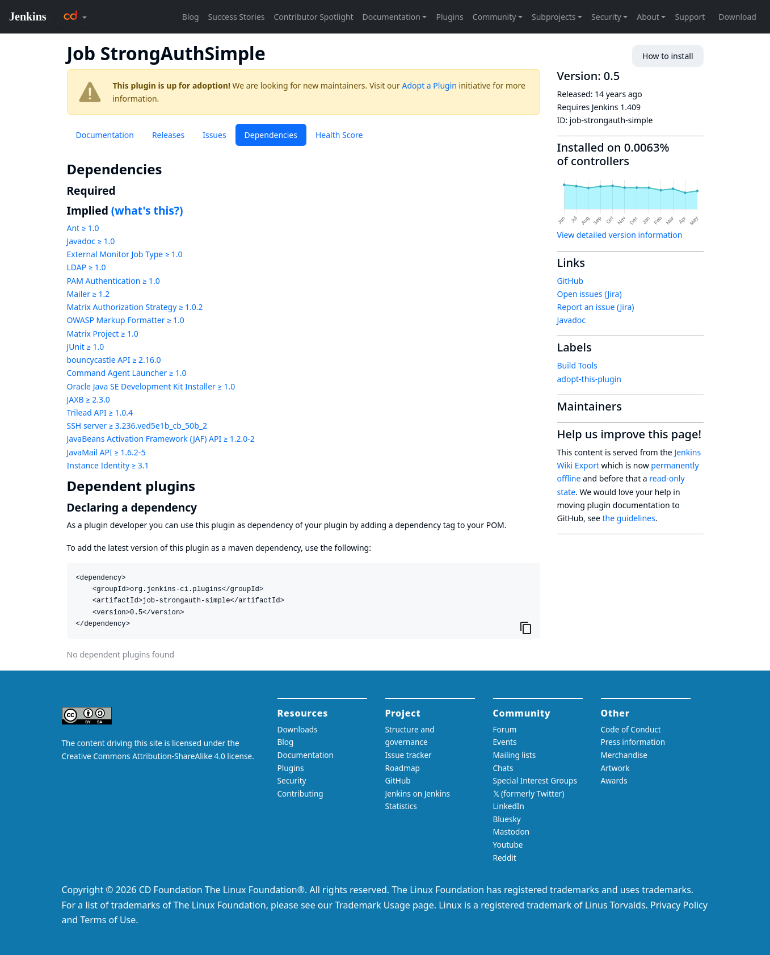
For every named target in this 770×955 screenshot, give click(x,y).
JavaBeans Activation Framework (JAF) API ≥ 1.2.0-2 (161, 438)
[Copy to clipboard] (526, 628)
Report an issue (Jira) (595, 306)
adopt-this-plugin (589, 379)
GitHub (570, 280)
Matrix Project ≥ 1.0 (102, 333)
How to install (667, 56)
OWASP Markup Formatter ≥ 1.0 (125, 320)
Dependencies (271, 134)
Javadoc (571, 320)
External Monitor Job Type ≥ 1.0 (125, 254)
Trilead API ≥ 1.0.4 (100, 412)
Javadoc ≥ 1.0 (91, 241)
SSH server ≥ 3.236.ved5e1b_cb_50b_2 (137, 425)
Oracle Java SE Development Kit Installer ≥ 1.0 (151, 386)
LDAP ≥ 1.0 (86, 267)
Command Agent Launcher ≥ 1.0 (127, 372)
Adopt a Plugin (429, 85)
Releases (168, 134)
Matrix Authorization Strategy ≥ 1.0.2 (135, 306)
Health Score (339, 134)
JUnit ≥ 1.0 (85, 346)
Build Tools (577, 365)
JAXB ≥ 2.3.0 (88, 399)
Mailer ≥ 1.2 (88, 293)
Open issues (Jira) (589, 293)
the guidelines (629, 518)
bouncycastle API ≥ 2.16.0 (114, 359)
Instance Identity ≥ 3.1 (108, 465)
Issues (214, 134)
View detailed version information (620, 234)
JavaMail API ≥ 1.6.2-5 (106, 452)
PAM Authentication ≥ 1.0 (113, 280)
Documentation (105, 134)
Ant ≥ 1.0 (83, 228)
